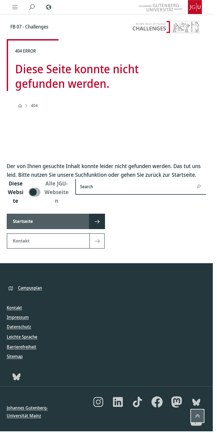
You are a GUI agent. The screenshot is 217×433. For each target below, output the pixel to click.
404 (34, 105)
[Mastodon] (176, 402)
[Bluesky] (16, 376)
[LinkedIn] (117, 402)
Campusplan (30, 288)
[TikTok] (137, 402)
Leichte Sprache (22, 337)
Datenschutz (19, 327)
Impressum (18, 317)
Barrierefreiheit (21, 347)
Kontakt (14, 308)
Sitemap (15, 356)
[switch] (38, 192)
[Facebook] (157, 402)
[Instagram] (98, 402)
